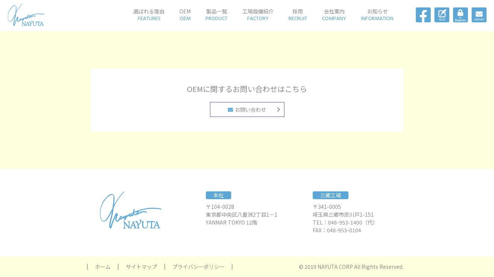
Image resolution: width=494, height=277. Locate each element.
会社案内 (334, 14)
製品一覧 (216, 14)
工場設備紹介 (258, 14)
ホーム (103, 266)
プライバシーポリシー (198, 266)
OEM (185, 14)
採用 (298, 14)
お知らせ (377, 14)
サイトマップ (141, 266)
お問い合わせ (247, 109)
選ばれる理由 (149, 14)
